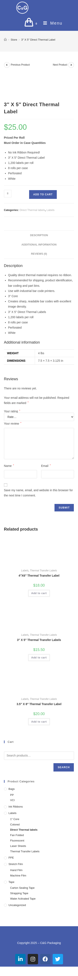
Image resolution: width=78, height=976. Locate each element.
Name (9, 465)
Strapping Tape (19, 893)
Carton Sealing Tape (22, 887)
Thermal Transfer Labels (43, 570)
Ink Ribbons (16, 806)
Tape (11, 882)
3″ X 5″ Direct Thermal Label (38, 39)
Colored (15, 824)
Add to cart (43, 194)
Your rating (12, 411)
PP (12, 795)
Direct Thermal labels (32, 210)
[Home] (5, 39)
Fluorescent (17, 840)
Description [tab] (39, 235)
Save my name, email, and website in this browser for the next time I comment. (38, 493)
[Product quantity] (7, 193)
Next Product (60, 64)
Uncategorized (17, 905)
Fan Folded (17, 835)
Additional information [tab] (39, 244)
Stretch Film (16, 864)
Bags (12, 788)
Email (46, 465)
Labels (50, 210)
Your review (12, 423)
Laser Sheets (18, 846)
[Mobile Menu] (51, 23)
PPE (11, 857)
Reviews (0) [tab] (39, 253)
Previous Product (20, 64)
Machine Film (18, 875)
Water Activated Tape (23, 898)
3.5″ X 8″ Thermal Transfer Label (39, 704)
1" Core (14, 819)
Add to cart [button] (39, 593)
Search (64, 767)
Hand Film (16, 870)
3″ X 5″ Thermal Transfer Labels (39, 640)
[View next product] (71, 65)
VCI (12, 800)
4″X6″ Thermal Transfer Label (39, 575)
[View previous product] (7, 65)
